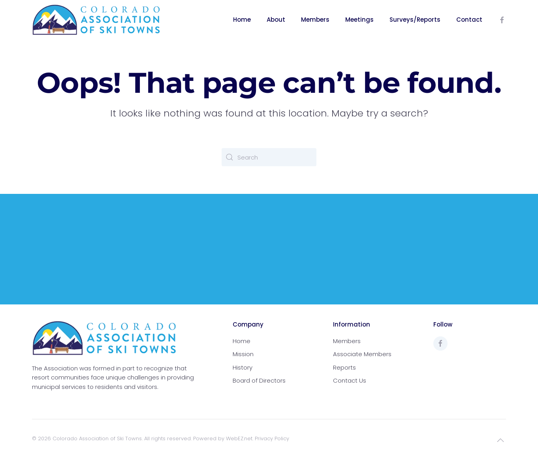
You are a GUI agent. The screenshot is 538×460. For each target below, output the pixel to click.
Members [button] (315, 19)
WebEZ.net (239, 438)
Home (242, 19)
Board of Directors (259, 380)
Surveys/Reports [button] (414, 19)
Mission (243, 354)
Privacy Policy (272, 438)
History (242, 367)
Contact (469, 19)
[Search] (269, 157)
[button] (500, 440)
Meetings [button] (359, 19)
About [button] (276, 19)
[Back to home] (96, 20)
